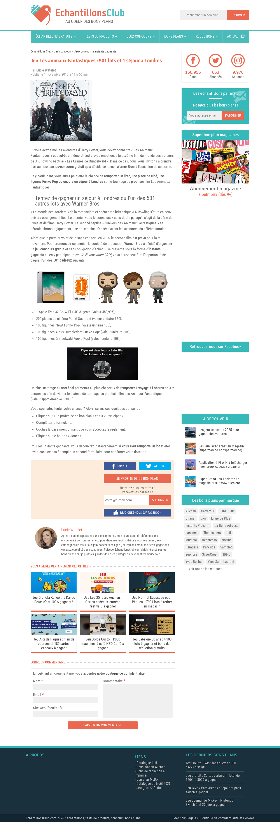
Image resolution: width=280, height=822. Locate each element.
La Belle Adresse (226, 526)
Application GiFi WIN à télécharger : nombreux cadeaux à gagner (223, 465)
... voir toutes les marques (204, 569)
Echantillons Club (41, 51)
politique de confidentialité (125, 673)
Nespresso (209, 540)
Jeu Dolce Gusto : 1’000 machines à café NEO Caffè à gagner (102, 643)
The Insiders (212, 533)
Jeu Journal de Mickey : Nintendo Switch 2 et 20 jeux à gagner (209, 802)
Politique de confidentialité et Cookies (227, 818)
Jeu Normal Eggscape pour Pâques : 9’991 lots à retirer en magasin (152, 601)
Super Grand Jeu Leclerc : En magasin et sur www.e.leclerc (219, 481)
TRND (226, 554)
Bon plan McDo (147, 779)
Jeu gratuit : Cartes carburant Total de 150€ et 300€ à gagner (213, 777)
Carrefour (207, 511)
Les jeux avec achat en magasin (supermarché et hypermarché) (221, 448)
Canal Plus (226, 511)
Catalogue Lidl (146, 763)
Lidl (228, 533)
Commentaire (114, 681)
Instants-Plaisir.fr (198, 526)
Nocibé (227, 540)
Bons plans (173, 36)
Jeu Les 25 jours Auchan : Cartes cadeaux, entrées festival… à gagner (103, 601)
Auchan (191, 511)
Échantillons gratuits (53, 36)
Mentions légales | (186, 818)
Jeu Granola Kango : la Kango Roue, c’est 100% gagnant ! (53, 599)
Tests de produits (99, 36)
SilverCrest (209, 554)
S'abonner (160, 500)
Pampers (192, 547)
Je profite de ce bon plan (137, 478)
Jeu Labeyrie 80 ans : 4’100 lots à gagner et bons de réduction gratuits (152, 643)
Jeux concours (139, 36)
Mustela (191, 540)
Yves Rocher (194, 562)
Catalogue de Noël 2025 (153, 784)
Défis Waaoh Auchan (150, 767)
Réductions (205, 36)
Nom (36, 681)
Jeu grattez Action (149, 788)
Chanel (190, 518)
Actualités (236, 36)
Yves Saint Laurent (221, 562)
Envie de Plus (220, 518)
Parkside (209, 547)
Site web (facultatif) (47, 708)
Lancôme (192, 533)
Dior (203, 518)
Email (37, 694)
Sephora (191, 554)
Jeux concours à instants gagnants (95, 51)
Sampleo (226, 547)
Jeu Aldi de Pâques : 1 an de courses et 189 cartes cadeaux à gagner (53, 643)
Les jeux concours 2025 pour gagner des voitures (219, 432)
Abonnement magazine (215, 191)
